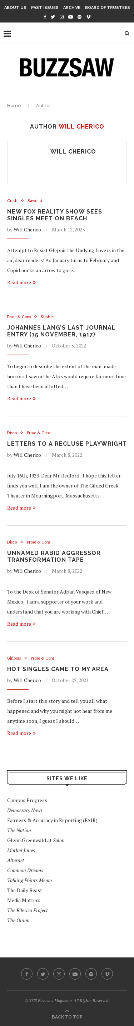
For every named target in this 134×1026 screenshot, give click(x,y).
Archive (71, 7)
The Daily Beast (24, 890)
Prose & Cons (19, 317)
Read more (21, 282)
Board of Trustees (107, 7)
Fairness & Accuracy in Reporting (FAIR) (52, 820)
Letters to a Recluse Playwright (67, 443)
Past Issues (45, 7)
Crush (12, 201)
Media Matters (23, 900)
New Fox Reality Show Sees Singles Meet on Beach (54, 215)
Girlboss (14, 658)
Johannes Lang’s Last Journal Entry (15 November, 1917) (61, 331)
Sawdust (35, 201)
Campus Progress (27, 800)
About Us (15, 7)
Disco (12, 433)
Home (14, 105)
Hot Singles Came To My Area (58, 669)
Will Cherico (73, 151)
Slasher (47, 317)
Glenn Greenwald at (36, 840)
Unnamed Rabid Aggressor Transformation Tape (54, 556)
